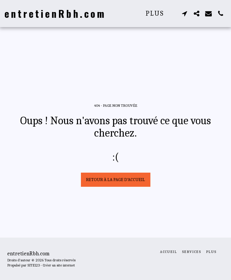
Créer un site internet (59, 265)
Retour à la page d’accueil (115, 179)
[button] (184, 13)
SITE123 (33, 265)
